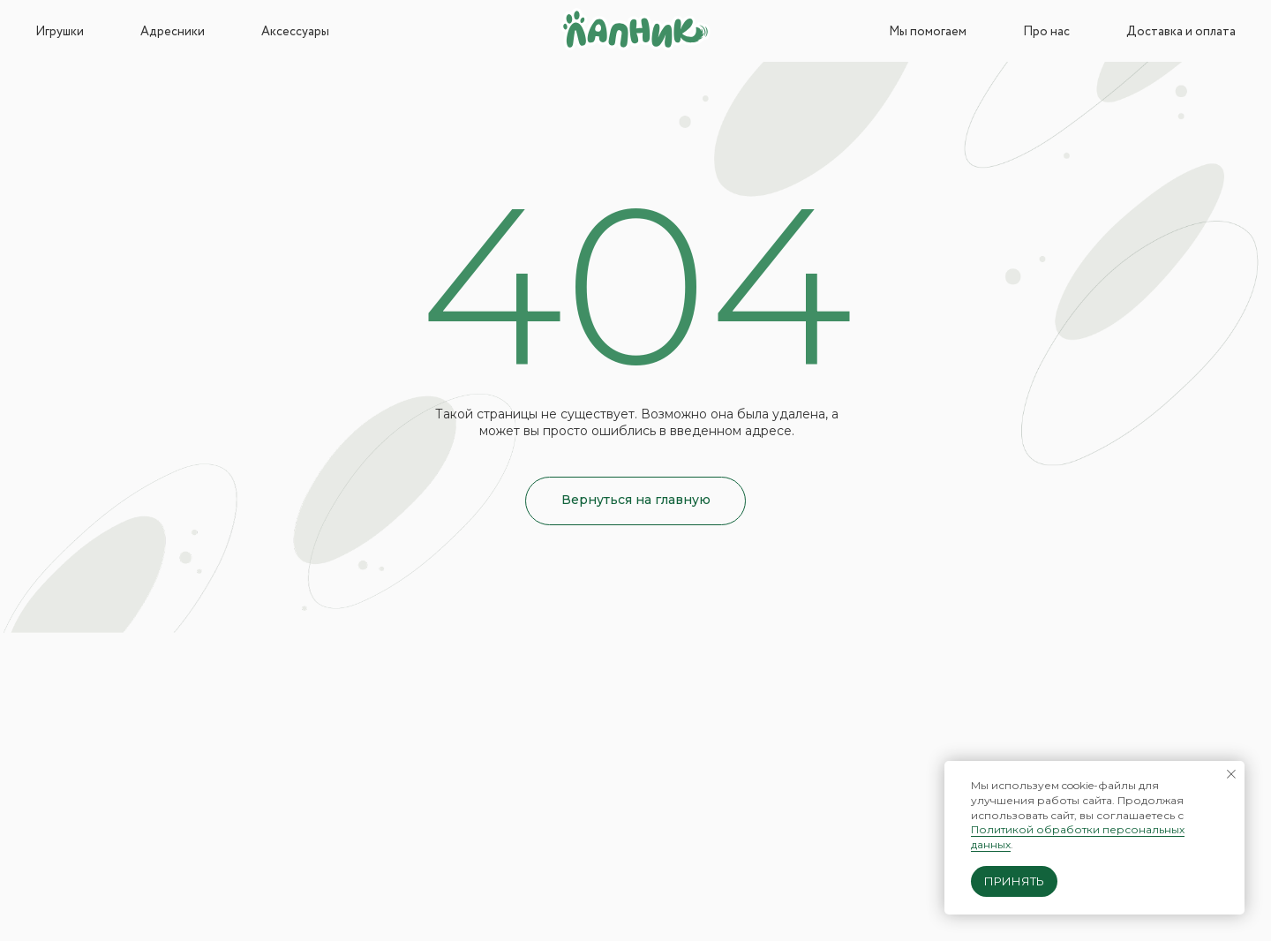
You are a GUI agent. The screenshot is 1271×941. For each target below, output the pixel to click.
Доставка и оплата (1181, 32)
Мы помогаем (927, 32)
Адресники (172, 32)
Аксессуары (295, 32)
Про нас (1046, 32)
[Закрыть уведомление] (1231, 774)
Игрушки (59, 32)
